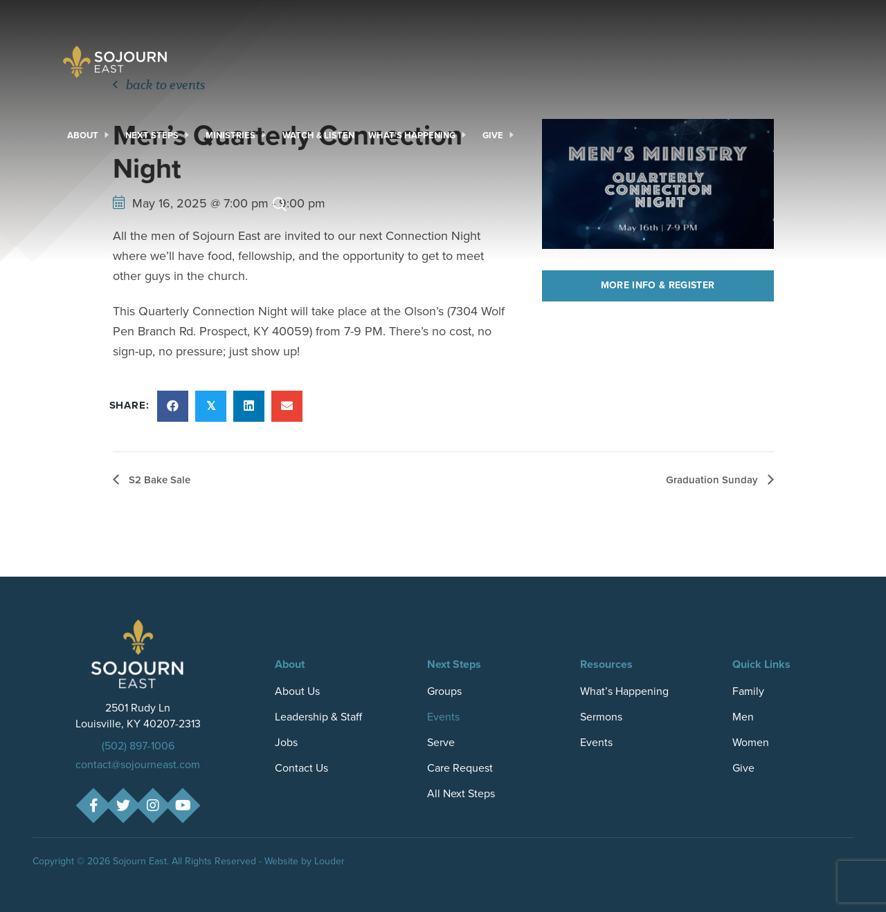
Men (743, 717)
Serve (441, 742)
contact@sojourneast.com (137, 764)
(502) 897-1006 (138, 746)
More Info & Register (658, 285)
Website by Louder (304, 861)
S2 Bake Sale (158, 479)
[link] (89, 135)
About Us (297, 691)
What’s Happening (624, 691)
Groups (444, 691)
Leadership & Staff (318, 717)
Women (750, 742)
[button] (93, 805)
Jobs (286, 742)
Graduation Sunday (713, 479)
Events (443, 717)
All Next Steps (461, 793)
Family (748, 691)
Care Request (460, 768)
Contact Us (301, 768)
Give (743, 768)
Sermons (601, 717)
